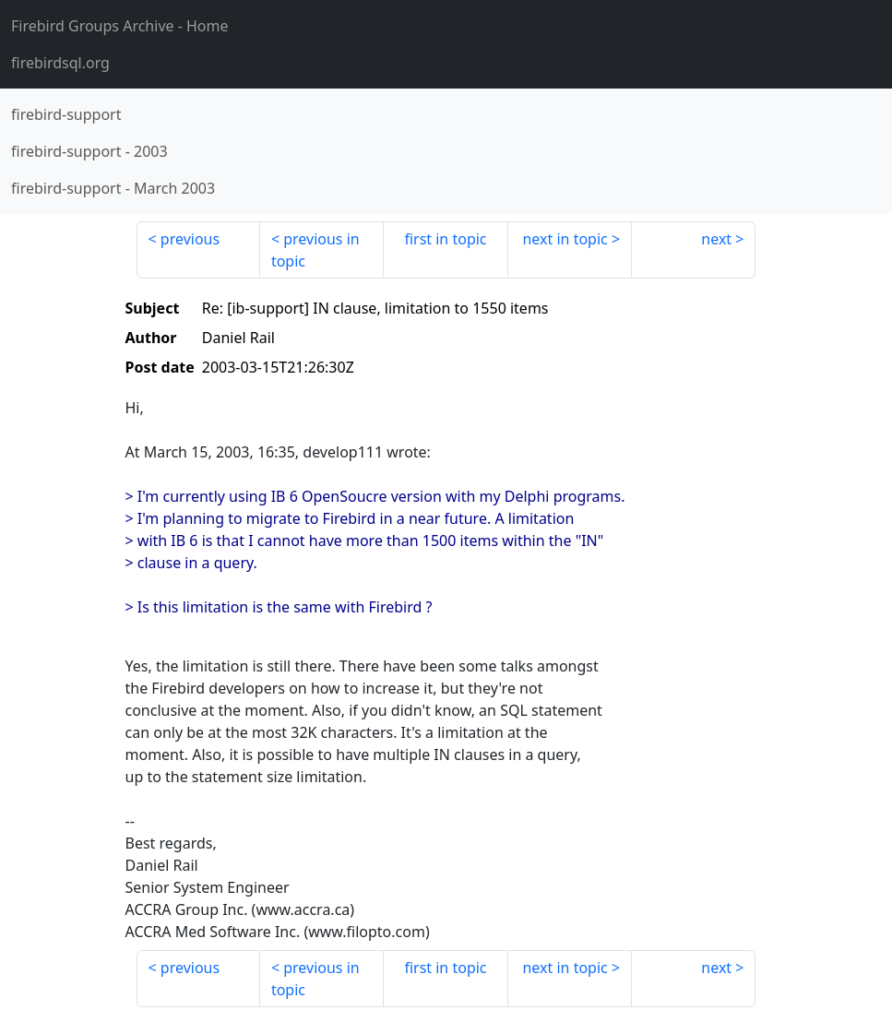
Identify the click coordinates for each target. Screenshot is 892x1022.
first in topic (445, 239)
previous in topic (315, 250)
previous (190, 239)
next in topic (564, 239)
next (716, 239)
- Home (120, 26)
